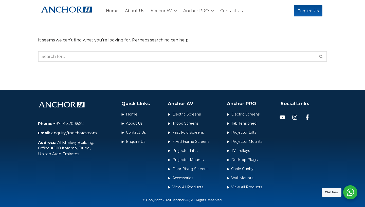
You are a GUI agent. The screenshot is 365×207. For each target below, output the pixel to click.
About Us (134, 10)
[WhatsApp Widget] (350, 192)
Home (112, 10)
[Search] (177, 56)
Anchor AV (164, 10)
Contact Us (231, 10)
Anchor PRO (198, 10)
